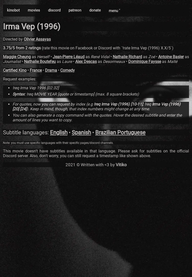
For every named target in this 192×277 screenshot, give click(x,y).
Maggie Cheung (17, 56)
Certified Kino (14, 70)
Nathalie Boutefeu (40, 61)
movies (34, 10)
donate (95, 10)
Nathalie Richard (127, 56)
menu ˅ (114, 11)
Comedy (67, 70)
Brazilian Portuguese (120, 132)
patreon (74, 10)
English (59, 132)
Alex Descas (86, 61)
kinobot (13, 10)
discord (54, 10)
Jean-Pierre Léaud (68, 56)
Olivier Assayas (37, 39)
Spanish (81, 132)
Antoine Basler (171, 56)
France (36, 70)
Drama (51, 70)
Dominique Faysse (144, 61)
